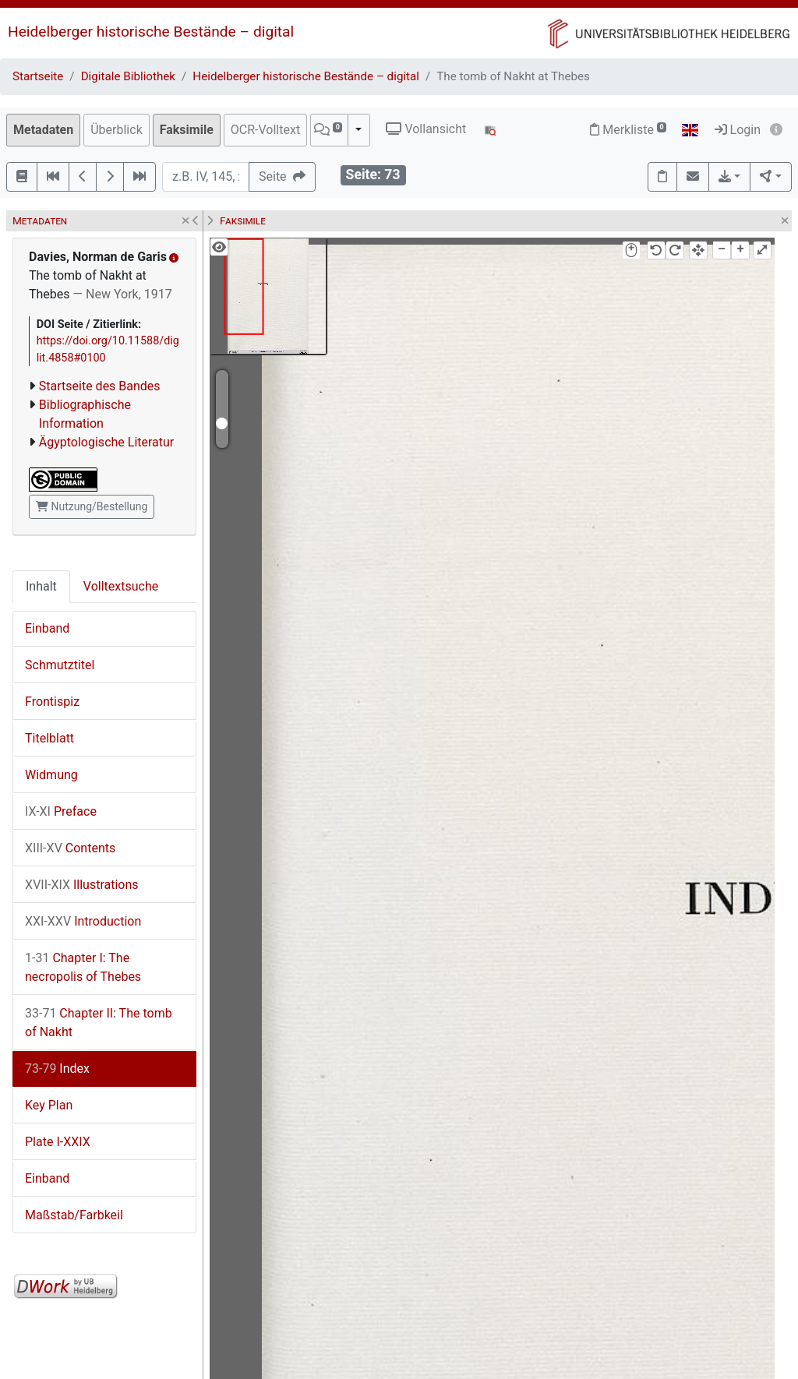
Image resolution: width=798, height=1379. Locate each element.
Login (738, 129)
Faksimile (187, 129)
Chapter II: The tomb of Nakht (98, 1022)
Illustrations (82, 884)
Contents (70, 848)
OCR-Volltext (265, 129)
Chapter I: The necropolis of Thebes (83, 967)
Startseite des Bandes (100, 386)
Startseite (37, 76)
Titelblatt (49, 738)
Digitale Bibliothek (128, 76)
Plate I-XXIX (57, 1141)
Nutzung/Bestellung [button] (91, 506)
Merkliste (628, 129)
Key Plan (48, 1105)
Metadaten (43, 129)
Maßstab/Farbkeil (74, 1215)
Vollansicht (426, 129)
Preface (61, 811)
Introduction (83, 921)
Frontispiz (52, 701)
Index (57, 1068)
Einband (47, 628)
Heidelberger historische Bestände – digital (151, 32)
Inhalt (41, 586)
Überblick (116, 129)
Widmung (51, 774)
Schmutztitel (59, 665)
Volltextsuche (120, 586)
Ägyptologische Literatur (106, 442)
